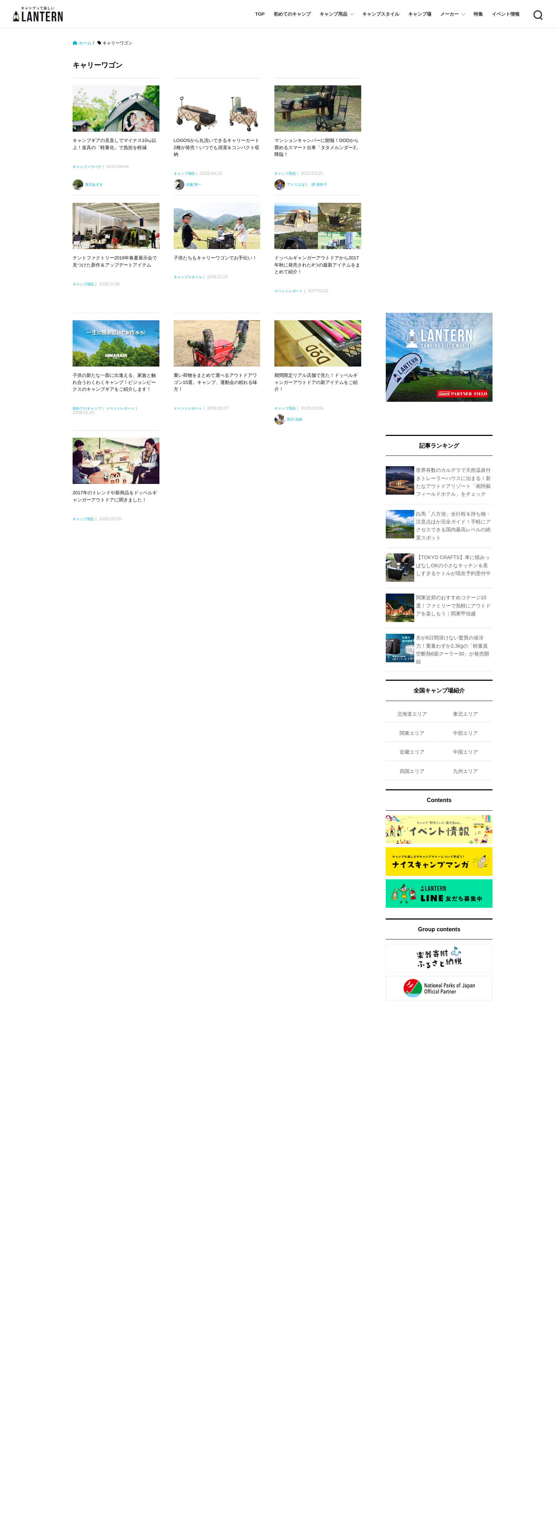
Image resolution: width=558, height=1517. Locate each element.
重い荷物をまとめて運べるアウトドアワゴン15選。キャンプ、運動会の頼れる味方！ (215, 382)
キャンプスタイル (380, 14)
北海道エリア (412, 714)
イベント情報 (506, 14)
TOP (260, 14)
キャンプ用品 (333, 14)
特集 (478, 14)
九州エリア (465, 771)
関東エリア (412, 733)
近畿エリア (412, 752)
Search (537, 14)
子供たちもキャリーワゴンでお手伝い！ (215, 257)
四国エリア (412, 771)
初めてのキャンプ (292, 14)
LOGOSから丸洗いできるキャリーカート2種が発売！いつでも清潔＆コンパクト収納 (216, 147)
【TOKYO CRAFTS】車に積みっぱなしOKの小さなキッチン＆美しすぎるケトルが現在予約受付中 (453, 565)
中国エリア (465, 752)
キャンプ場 (419, 14)
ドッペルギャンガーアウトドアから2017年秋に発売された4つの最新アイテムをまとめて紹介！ (317, 264)
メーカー (449, 14)
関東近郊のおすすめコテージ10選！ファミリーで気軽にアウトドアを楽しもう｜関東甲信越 (453, 605)
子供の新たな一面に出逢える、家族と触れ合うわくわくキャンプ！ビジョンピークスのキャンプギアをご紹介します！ (114, 382)
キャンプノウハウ (87, 167)
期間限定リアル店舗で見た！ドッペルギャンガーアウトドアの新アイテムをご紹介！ (316, 382)
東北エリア (465, 714)
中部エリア (465, 733)
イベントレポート (288, 291)
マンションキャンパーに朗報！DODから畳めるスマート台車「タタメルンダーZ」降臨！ (317, 147)
